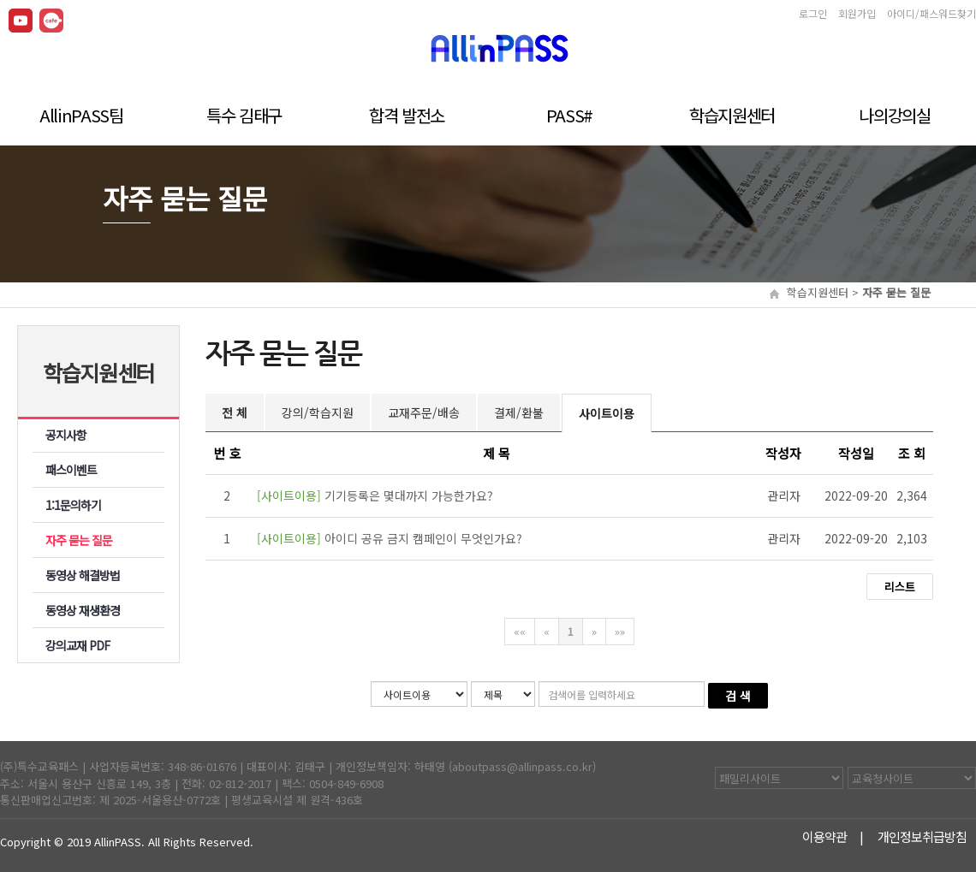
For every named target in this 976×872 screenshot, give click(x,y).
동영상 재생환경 (83, 610)
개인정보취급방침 (923, 837)
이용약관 (825, 837)
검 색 (738, 695)
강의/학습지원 (318, 412)
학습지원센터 (732, 113)
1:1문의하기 (73, 505)
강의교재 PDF (77, 645)
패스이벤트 (71, 470)
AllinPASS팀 (81, 113)
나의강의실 (894, 113)
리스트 (899, 586)
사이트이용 (606, 413)
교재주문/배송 (424, 412)
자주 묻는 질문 (79, 540)
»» (620, 631)
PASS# (569, 113)
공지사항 (65, 435)
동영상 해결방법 (83, 575)
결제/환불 (519, 412)
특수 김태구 (244, 113)
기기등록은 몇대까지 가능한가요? (375, 495)
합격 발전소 (406, 113)
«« (520, 631)
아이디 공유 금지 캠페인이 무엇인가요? (389, 538)
